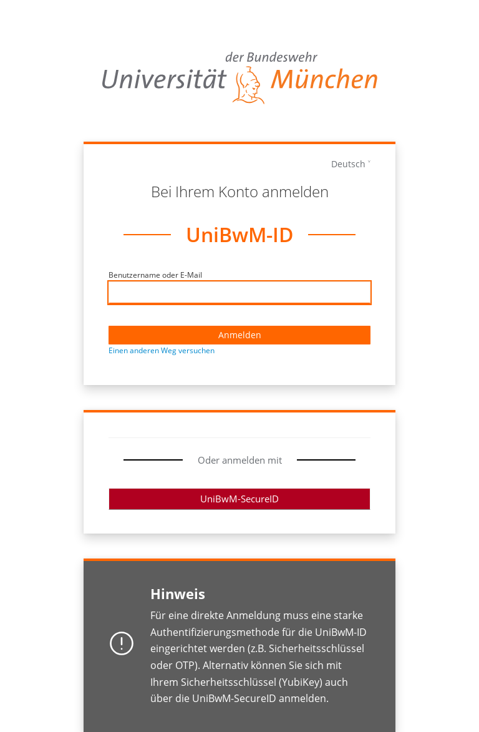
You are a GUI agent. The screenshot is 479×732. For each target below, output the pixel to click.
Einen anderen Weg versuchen (162, 350)
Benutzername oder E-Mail (155, 275)
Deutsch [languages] (348, 164)
